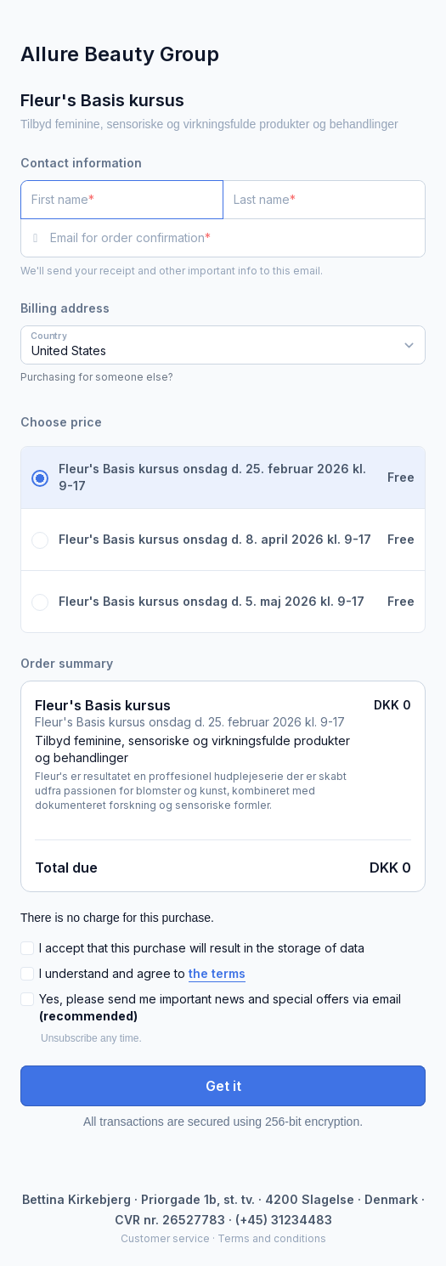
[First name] (122, 199)
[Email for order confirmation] (238, 238)
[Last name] (324, 199)
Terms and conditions (271, 1238)
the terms (217, 973)
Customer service (165, 1238)
